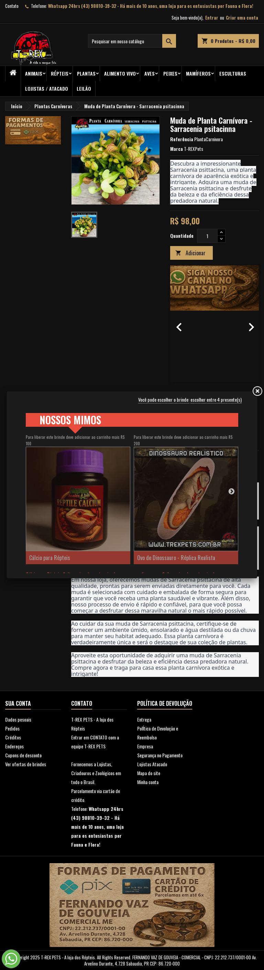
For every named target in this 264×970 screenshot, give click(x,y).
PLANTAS (86, 73)
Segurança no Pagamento (160, 755)
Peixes (170, 73)
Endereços (14, 746)
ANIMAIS (33, 73)
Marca (176, 149)
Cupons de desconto (23, 755)
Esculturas (232, 73)
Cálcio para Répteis (49, 558)
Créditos (13, 737)
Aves (149, 73)
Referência (181, 139)
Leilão (84, 88)
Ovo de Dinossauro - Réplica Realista (176, 558)
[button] (177, 323)
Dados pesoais (18, 719)
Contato (12, 5)
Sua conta (18, 703)
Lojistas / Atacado (46, 88)
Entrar (211, 17)
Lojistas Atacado (152, 764)
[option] (214, 323)
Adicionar (190, 253)
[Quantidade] (207, 236)
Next (231, 491)
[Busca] (132, 41)
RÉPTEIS (59, 73)
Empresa (145, 746)
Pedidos (12, 728)
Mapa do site (148, 773)
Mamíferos (198, 73)
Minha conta (147, 781)
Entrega (144, 719)
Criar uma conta (242, 17)
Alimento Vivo (120, 73)
